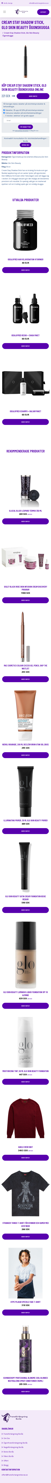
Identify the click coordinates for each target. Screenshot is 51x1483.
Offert (6, 1460)
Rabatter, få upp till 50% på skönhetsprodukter (25, 110)
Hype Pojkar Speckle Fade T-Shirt (26, 1302)
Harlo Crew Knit (25, 1147)
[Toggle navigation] (4, 12)
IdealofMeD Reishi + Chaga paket (25, 335)
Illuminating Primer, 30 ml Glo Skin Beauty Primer (26, 820)
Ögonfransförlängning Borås (15, 1443)
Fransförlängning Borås (13, 1434)
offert (43, 12)
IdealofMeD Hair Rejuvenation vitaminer (25, 259)
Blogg (6, 1465)
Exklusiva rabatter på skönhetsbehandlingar (24, 113)
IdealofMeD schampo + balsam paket (25, 411)
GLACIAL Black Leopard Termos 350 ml (25, 510)
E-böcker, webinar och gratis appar (20, 115)
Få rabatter (25, 127)
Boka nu (25, 145)
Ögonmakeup (17, 157)
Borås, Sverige (8, 3)
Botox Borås (9, 1452)
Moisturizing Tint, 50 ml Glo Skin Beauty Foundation (25, 1071)
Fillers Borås (9, 1456)
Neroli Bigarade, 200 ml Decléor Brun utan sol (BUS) (25, 744)
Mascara (37, 157)
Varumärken (29, 157)
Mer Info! (33, 96)
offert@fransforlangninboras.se (39, 3)
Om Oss (7, 1438)
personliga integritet (21, 131)
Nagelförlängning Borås (13, 1447)
